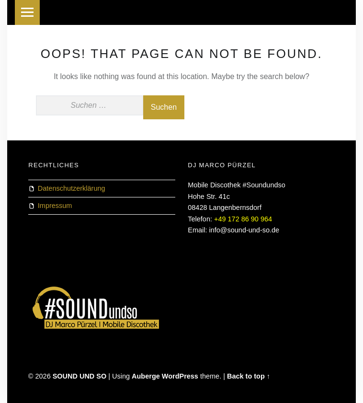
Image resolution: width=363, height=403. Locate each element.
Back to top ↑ (248, 376)
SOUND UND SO (80, 376)
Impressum (55, 205)
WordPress (180, 376)
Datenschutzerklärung (71, 188)
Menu (27, 12)
